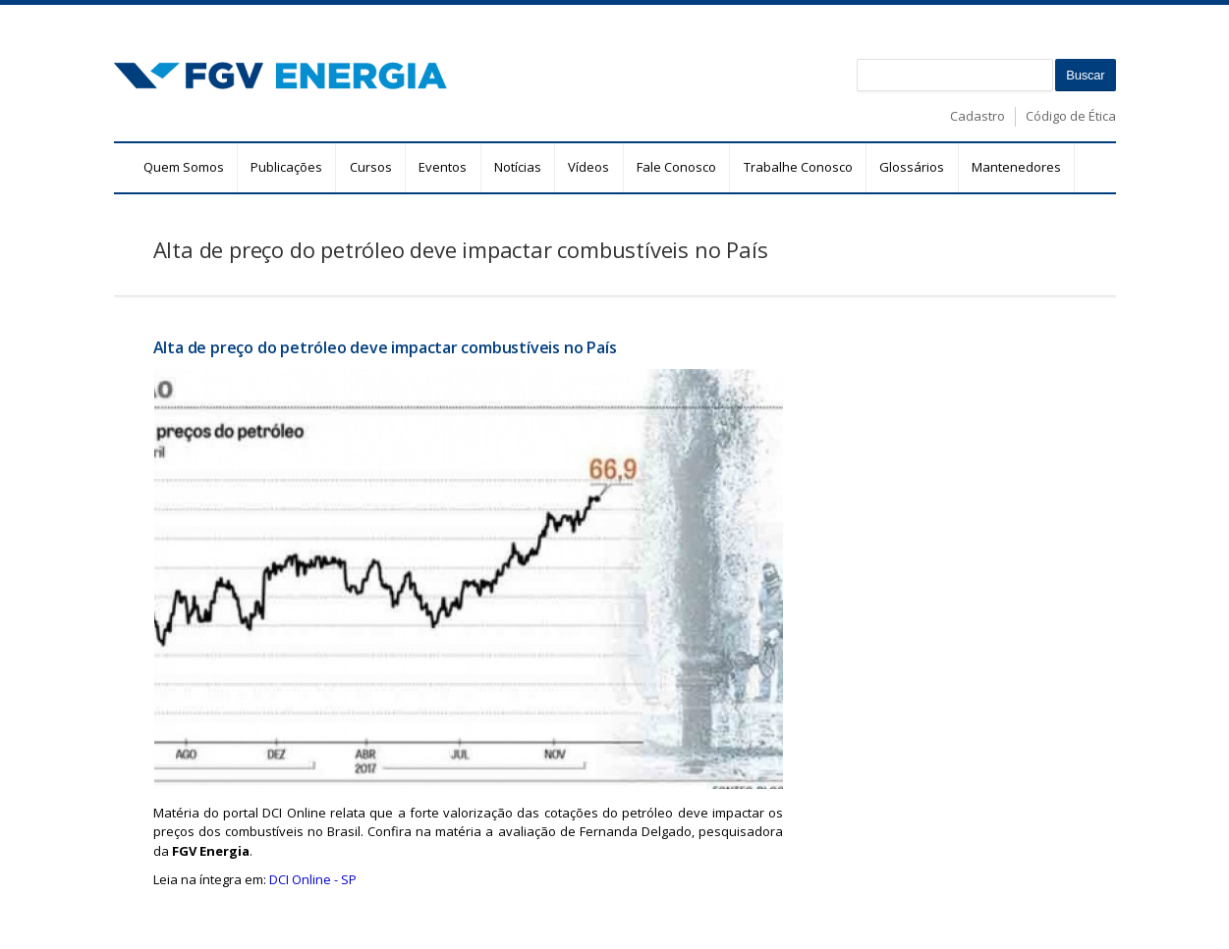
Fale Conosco (676, 167)
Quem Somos (183, 167)
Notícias (517, 167)
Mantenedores (1016, 167)
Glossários (911, 167)
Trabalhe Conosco (798, 167)
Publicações (286, 167)
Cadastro (977, 116)
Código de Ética (1071, 116)
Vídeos (588, 167)
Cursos (371, 167)
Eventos (443, 167)
